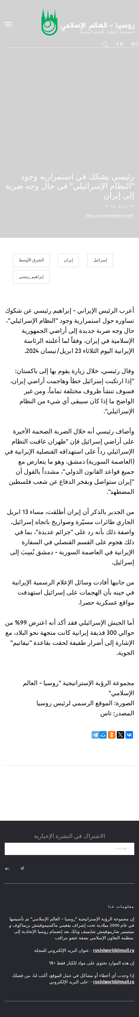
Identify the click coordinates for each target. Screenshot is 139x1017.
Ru (135, 44)
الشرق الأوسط (31, 260)
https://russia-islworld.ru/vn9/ (110, 215)
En (120, 44)
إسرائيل (100, 260)
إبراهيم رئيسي (31, 277)
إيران (68, 260)
